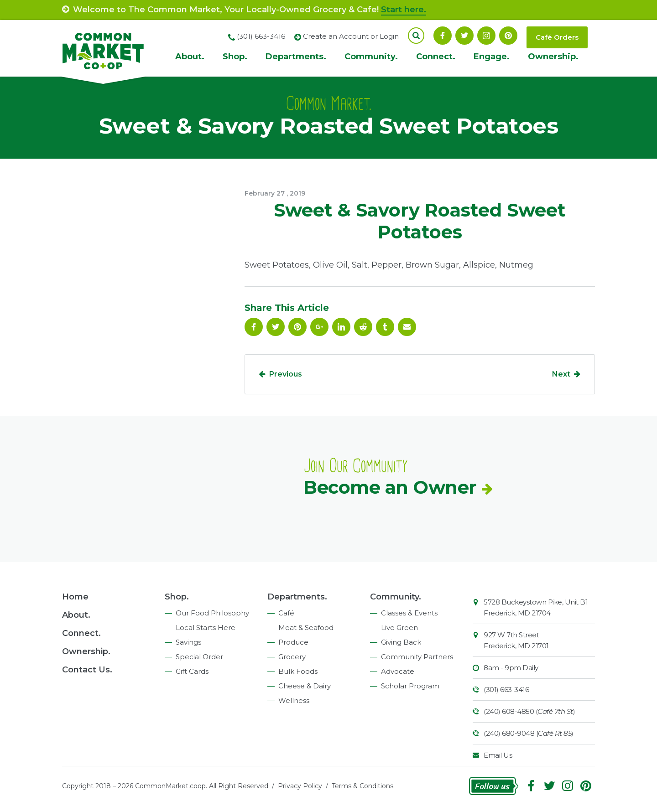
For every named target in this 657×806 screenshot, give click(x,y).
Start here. (403, 10)
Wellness (293, 700)
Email (407, 327)
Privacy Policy (300, 786)
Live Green (399, 627)
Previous (285, 374)
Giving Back (401, 642)
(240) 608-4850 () (529, 711)
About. (189, 57)
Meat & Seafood (306, 627)
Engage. (492, 57)
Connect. (435, 57)
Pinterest (508, 35)
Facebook (442, 35)
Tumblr (385, 327)
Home (75, 597)
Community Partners (417, 656)
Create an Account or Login (351, 36)
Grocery (292, 656)
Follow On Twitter (464, 35)
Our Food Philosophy (212, 613)
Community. (371, 57)
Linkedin (341, 327)
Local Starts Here (205, 627)
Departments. (296, 57)
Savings (188, 642)
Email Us (498, 755)
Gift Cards (192, 671)
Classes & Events (409, 613)
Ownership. (553, 57)
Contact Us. (87, 670)
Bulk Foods (298, 671)
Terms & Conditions (362, 786)
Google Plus (319, 327)
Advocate (397, 671)
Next (561, 374)
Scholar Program (410, 686)
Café (286, 613)
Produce (293, 642)
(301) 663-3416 (506, 689)
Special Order (199, 656)
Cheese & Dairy (304, 686)
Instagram (486, 35)
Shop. (235, 57)
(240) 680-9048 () (529, 733)
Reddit (363, 327)
